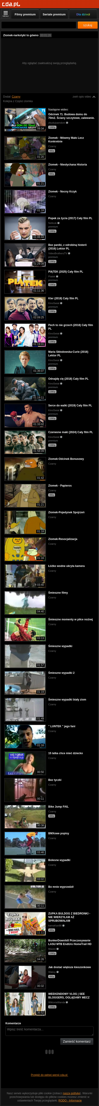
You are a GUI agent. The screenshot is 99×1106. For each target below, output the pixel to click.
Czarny (16, 96)
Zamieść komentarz (77, 1041)
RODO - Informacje (70, 1100)
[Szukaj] (38, 25)
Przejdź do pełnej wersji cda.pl (49, 1075)
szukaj (87, 25)
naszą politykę (71, 1093)
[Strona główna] (11, 4)
